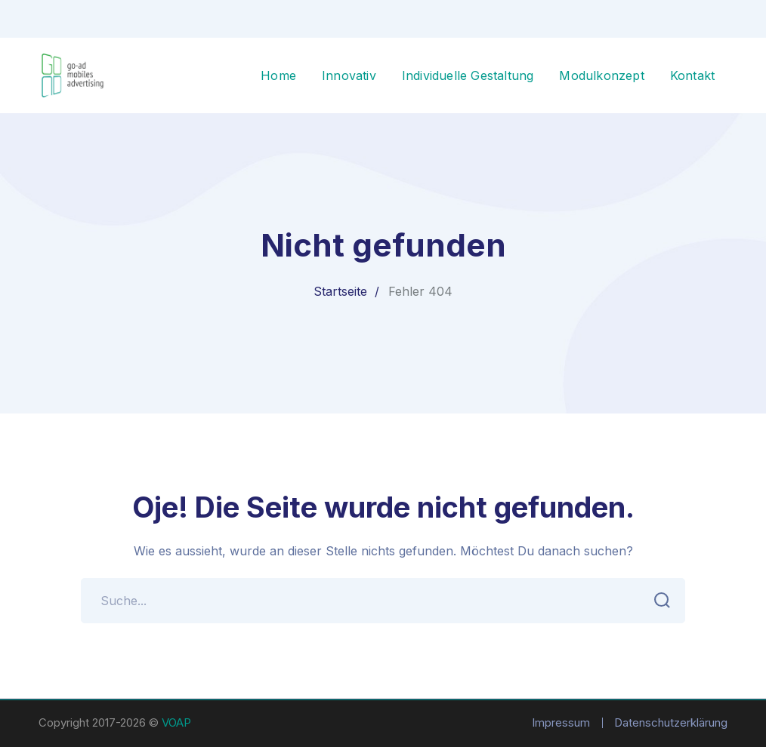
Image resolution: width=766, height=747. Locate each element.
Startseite (340, 291)
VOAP (176, 722)
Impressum (561, 722)
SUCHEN (657, 600)
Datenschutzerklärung (670, 722)
